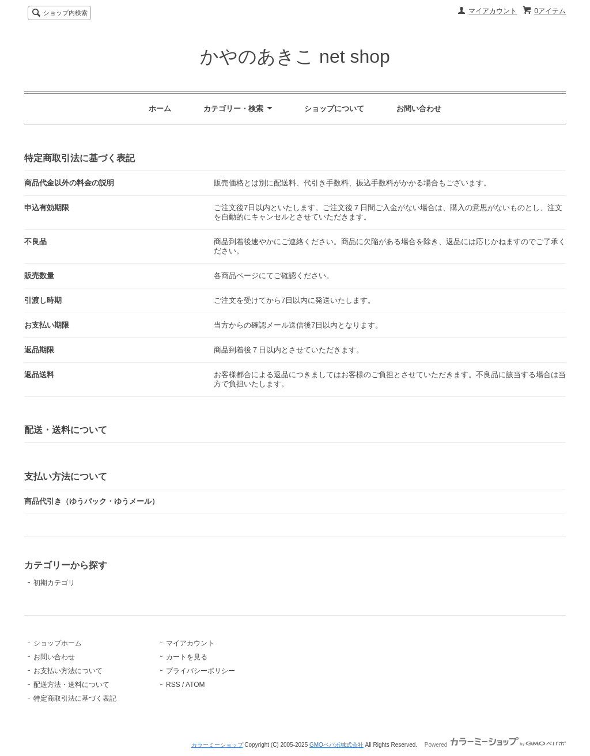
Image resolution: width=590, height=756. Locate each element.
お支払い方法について (68, 671)
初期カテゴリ (54, 583)
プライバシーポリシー (200, 671)
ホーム (160, 108)
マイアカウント (492, 11)
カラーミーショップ (217, 745)
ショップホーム (57, 643)
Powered (495, 745)
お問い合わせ (418, 108)
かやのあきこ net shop (295, 56)
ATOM (195, 685)
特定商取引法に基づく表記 (74, 698)
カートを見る (186, 657)
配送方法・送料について (71, 685)
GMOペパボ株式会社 (336, 745)
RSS (173, 685)
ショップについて (334, 108)
